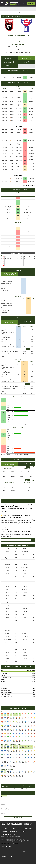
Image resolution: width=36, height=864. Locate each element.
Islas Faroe (7, 265)
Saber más (31, 9)
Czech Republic (8, 207)
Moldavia (7, 263)
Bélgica (7, 602)
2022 (12, 117)
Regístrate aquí (16, 836)
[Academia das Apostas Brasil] (8, 851)
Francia (7, 586)
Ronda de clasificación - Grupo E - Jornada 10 (18, 52)
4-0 (16, 551)
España (7, 614)
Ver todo (18, 701)
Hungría (7, 595)
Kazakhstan (7, 548)
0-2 (25, 147)
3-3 (16, 617)
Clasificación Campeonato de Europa (17, 47)
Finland (7, 551)
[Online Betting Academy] (11, 851)
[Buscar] (33, 540)
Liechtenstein (19, 178)
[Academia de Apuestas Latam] (17, 851)
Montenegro (24, 595)
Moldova (19, 91)
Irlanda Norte (25, 551)
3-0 (25, 97)
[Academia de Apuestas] (14, 851)
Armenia (31, 117)
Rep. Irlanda (24, 589)
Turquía (24, 661)
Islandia (24, 605)
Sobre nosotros (5, 856)
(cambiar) (25, 788)
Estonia (24, 598)
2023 (12, 94)
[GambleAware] (5, 859)
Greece (7, 652)
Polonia (31, 101)
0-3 (25, 129)
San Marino (24, 548)
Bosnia (7, 608)
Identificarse (31, 3)
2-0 (25, 94)
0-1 (25, 150)
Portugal (7, 605)
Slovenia (25, 564)
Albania (9, 35)
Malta (25, 558)
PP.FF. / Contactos (26, 840)
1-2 (16, 583)
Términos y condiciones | (6, 841)
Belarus (7, 573)
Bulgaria (31, 94)
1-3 (25, 77)
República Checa (31, 98)
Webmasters (22, 839)
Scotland (7, 617)
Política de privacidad (17, 841)
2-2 (16, 592)
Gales (24, 570)
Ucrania (7, 624)
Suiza (7, 580)
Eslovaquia (24, 608)
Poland (8, 198)
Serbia (7, 592)
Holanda (7, 589)
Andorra (25, 573)
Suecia (18, 132)
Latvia (7, 576)
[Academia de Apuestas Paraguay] (2, 851)
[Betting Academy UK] (20, 851)
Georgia (25, 614)
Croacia (24, 576)
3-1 (16, 548)
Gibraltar (25, 586)
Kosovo (19, 169)
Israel (7, 583)
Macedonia (18, 163)
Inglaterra (7, 558)
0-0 (18, 218)
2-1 (16, 564)
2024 (18, 49)
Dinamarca (18, 181)
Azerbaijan (24, 602)
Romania (25, 583)
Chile (31, 129)
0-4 (25, 178)
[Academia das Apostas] (5, 851)
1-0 (25, 114)
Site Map (3, 838)
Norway (19, 140)
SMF (9, 838)
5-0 (16, 602)
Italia (31, 120)
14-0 (16, 586)
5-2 (16, 561)
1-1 (25, 91)
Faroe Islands (24, 35)
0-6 (16, 655)
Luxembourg (25, 611)
